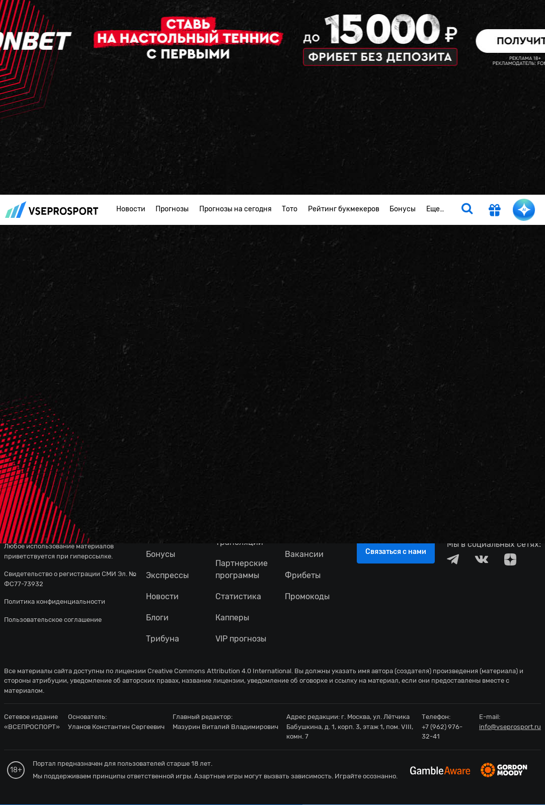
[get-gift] (495, 211)
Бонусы (403, 209)
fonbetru (272, 402)
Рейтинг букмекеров (343, 209)
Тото (289, 209)
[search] (467, 209)
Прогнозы (172, 209)
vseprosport (52, 209)
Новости (130, 209)
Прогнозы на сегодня (235, 209)
